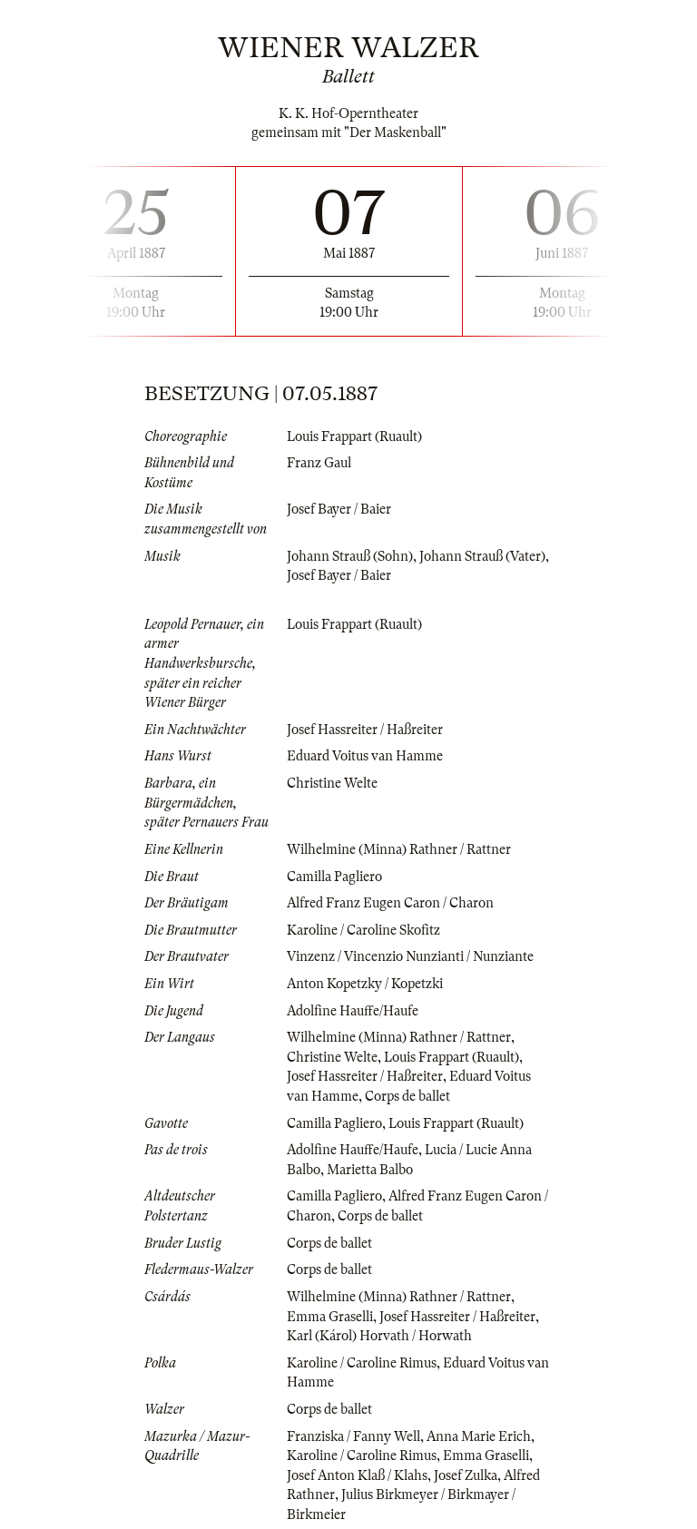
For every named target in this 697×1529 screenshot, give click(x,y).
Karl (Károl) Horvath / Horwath (379, 1335)
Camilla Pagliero (334, 876)
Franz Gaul (319, 463)
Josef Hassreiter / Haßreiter (365, 729)
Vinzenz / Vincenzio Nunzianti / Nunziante (410, 956)
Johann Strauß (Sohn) (350, 556)
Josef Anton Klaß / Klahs (357, 1475)
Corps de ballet (407, 1096)
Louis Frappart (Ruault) (354, 436)
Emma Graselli (330, 1316)
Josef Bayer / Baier (339, 509)
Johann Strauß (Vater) (482, 556)
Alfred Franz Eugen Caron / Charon (390, 903)
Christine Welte (332, 783)
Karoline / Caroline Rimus (362, 1363)
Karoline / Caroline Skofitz (363, 930)
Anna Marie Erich (479, 1436)
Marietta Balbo (370, 1169)
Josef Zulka (465, 1475)
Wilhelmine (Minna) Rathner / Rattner (399, 849)
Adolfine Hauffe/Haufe (352, 1011)
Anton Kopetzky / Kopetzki (365, 983)
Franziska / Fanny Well (353, 1436)
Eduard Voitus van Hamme (365, 756)
